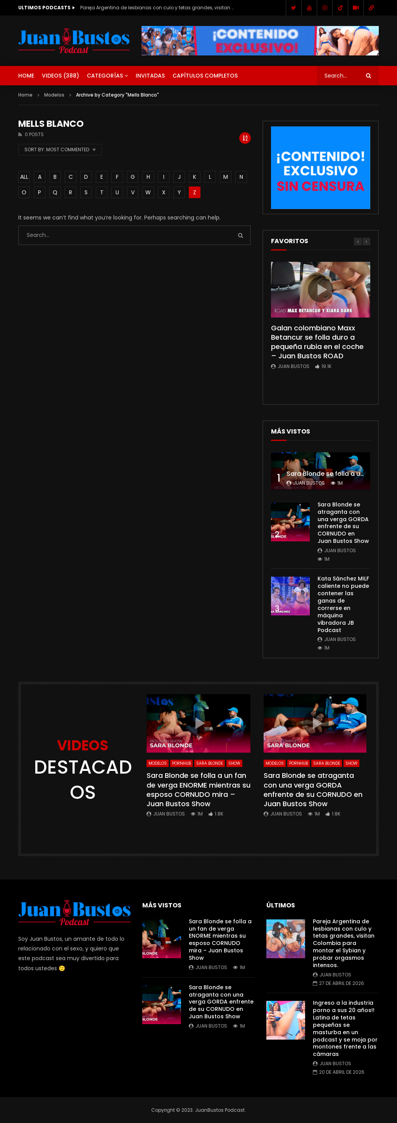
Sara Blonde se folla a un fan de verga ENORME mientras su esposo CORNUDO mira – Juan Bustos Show (198, 790)
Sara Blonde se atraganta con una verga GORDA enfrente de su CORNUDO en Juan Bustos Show (343, 523)
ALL (24, 177)
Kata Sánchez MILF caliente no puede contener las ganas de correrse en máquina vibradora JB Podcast (343, 604)
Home (26, 75)
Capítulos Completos (205, 75)
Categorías (105, 75)
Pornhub (181, 763)
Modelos (54, 95)
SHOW (234, 763)
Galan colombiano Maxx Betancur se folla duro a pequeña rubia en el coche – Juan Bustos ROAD (317, 342)
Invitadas (150, 75)
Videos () (60, 75)
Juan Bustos (293, 366)
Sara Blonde (209, 763)
